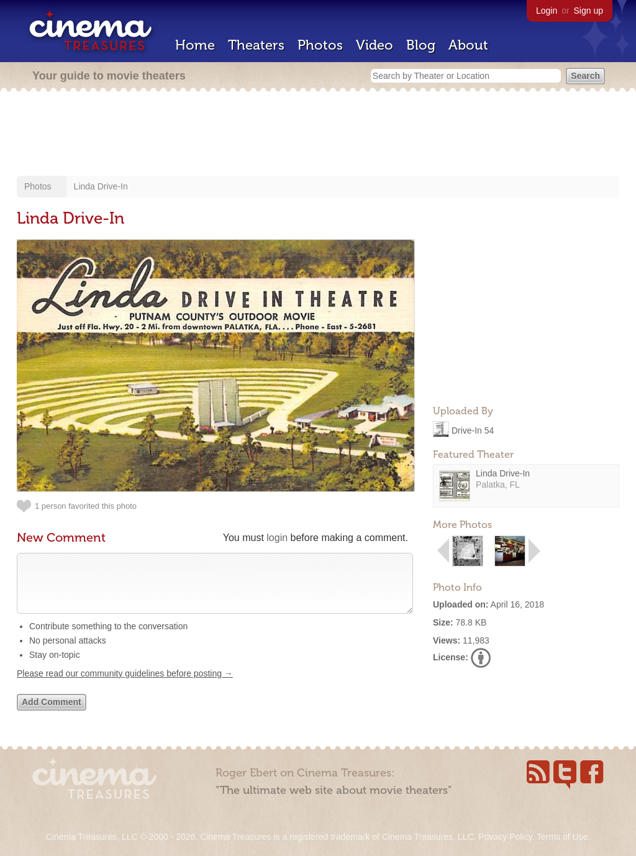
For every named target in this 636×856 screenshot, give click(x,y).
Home (195, 45)
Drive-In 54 (473, 430)
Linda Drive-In (101, 186)
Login (546, 11)
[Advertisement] (318, 135)
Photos (320, 45)
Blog (420, 45)
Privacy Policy (505, 837)
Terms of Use (562, 837)
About (468, 45)
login (277, 537)
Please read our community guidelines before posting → (125, 686)
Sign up (588, 11)
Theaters (256, 45)
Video (374, 45)
